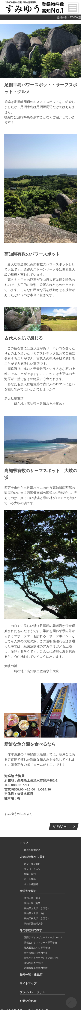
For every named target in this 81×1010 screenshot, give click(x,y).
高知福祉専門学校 (33, 963)
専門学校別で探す (31, 930)
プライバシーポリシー (34, 992)
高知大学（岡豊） (33, 903)
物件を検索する (32, 850)
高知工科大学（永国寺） (37, 918)
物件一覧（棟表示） (32, 974)
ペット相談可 (31, 884)
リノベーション (32, 869)
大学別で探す (28, 891)
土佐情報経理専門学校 (36, 952)
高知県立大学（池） (34, 913)
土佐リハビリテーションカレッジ (41, 957)
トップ (24, 843)
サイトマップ (28, 983)
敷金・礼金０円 (32, 864)
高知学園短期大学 (33, 923)
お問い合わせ (28, 1001)
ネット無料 (30, 879)
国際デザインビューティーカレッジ (43, 937)
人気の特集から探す (32, 856)
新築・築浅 (30, 874)
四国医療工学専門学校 (36, 968)
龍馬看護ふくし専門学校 (37, 947)
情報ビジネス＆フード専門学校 (40, 942)
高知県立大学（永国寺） (37, 908)
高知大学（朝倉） (33, 898)
